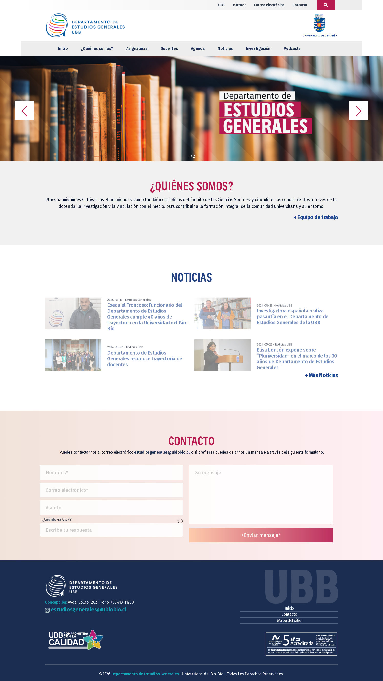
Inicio (63, 48)
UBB (221, 5)
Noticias (225, 48)
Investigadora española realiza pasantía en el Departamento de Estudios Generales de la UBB (292, 327)
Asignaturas (137, 48)
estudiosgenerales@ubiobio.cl (88, 609)
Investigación (258, 48)
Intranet (239, 5)
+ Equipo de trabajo (316, 217)
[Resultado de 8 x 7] (104, 530)
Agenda (197, 48)
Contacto (299, 5)
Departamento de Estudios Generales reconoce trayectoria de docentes (144, 369)
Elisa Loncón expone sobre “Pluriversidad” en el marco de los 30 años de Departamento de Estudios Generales (297, 369)
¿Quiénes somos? (97, 48)
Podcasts (292, 48)
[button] (24, 110)
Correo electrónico (269, 5)
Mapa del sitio (289, 620)
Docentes (169, 48)
